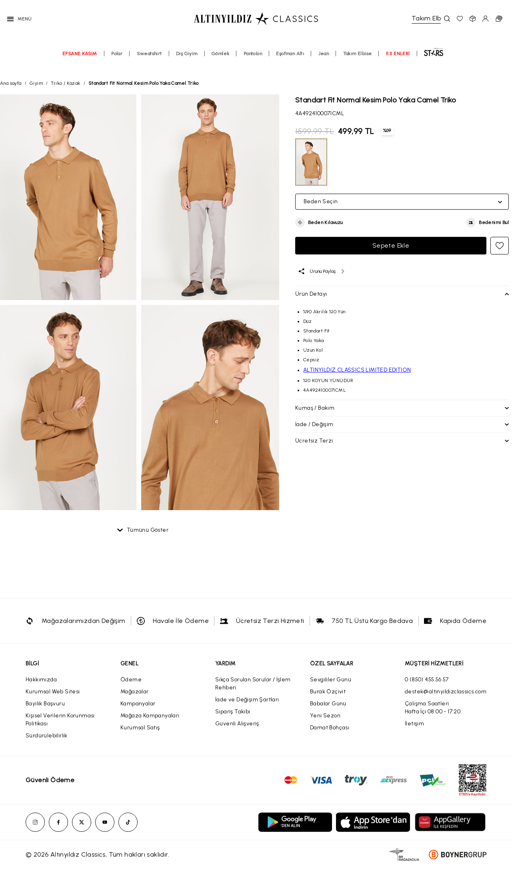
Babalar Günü (328, 703)
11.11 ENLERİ (398, 59)
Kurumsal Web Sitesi (53, 691)
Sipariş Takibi (232, 711)
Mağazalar (134, 691)
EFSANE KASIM (79, 59)
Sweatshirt (149, 59)
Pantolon (253, 59)
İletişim (414, 723)
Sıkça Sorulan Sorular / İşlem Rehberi (253, 683)
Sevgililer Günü (330, 679)
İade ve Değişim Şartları (247, 699)
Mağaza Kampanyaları (150, 715)
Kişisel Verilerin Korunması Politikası (60, 719)
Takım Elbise (357, 59)
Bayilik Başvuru (45, 703)
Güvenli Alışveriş (237, 723)
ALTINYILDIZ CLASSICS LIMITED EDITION (357, 369)
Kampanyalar (137, 703)
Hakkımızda (41, 679)
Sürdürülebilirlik (47, 735)
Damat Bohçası (329, 727)
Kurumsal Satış (140, 727)
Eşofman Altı (290, 59)
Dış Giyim (187, 59)
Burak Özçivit (328, 691)
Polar (116, 59)
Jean (323, 59)
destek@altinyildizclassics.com (445, 691)
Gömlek (220, 59)
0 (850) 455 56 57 (427, 679)
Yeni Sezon (325, 715)
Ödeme (131, 679)
